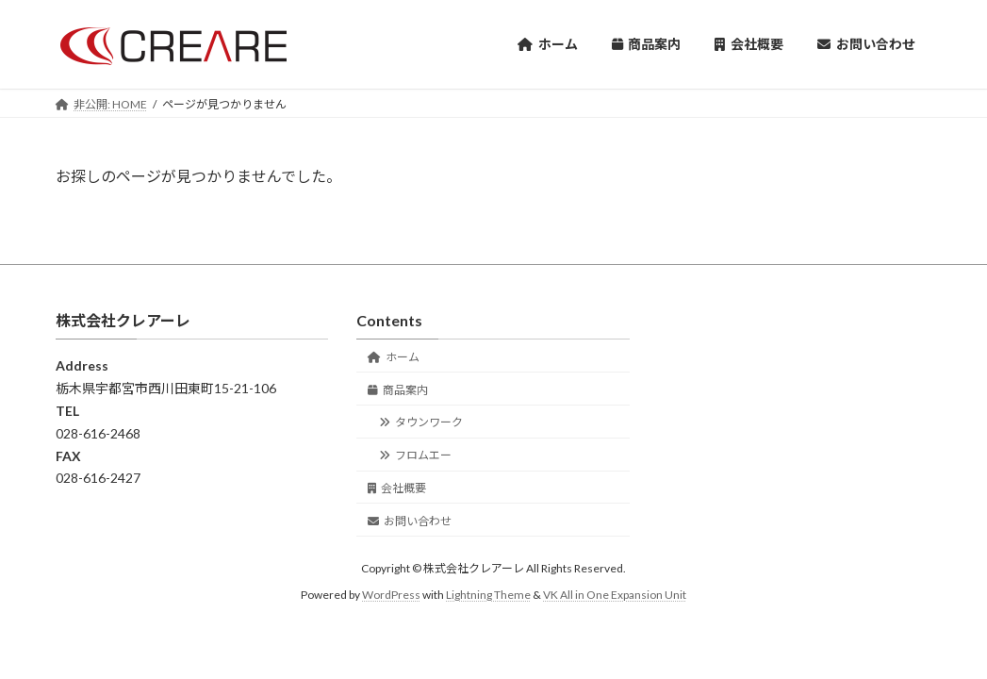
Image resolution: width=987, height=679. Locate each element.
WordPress (391, 595)
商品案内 (398, 389)
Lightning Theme (488, 595)
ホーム (393, 357)
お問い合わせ (410, 520)
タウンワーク (421, 422)
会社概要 (397, 488)
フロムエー (415, 455)
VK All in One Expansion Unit (614, 595)
